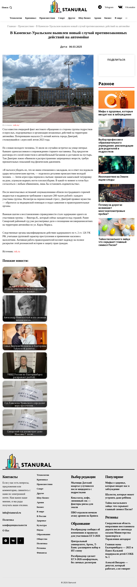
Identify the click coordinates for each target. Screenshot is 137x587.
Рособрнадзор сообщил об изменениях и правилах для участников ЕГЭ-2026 (85, 531)
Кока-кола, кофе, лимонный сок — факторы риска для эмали (82, 501)
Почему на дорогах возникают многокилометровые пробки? (116, 203)
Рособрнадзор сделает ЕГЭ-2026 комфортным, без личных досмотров (84, 557)
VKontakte (130, 7)
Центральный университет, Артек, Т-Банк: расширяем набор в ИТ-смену (85, 544)
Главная (11, 26)
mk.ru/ (16, 125)
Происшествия (26, 26)
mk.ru (17, 251)
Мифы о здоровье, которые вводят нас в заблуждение (114, 113)
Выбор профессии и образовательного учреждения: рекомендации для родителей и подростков (115, 144)
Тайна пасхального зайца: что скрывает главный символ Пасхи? (116, 233)
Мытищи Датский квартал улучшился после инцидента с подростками (82, 487)
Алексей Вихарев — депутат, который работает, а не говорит (117, 563)
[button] (7, 7)
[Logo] (68, 6)
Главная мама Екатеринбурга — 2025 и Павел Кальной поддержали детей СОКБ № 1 (119, 548)
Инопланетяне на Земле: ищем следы (113, 175)
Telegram (109, 7)
